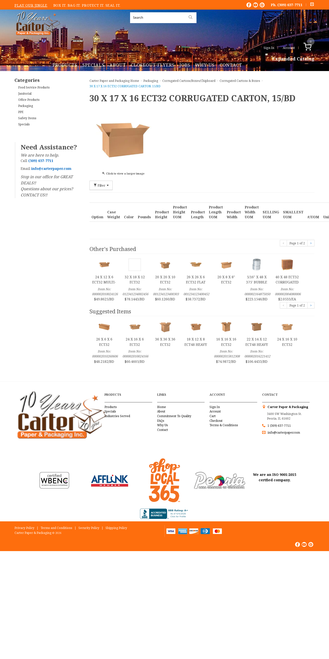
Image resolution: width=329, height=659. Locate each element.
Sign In (269, 47)
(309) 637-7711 (289, 4)
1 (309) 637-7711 (279, 426)
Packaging (25, 106)
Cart (212, 416)
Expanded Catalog (293, 59)
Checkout (216, 421)
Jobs (184, 65)
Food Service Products (34, 87)
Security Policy (88, 528)
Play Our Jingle (31, 5)
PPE (21, 112)
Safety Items (27, 118)
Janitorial (24, 93)
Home (161, 407)
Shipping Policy (116, 528)
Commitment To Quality (174, 416)
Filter (101, 185)
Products (65, 65)
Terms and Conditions (56, 528)
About (117, 65)
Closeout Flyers (153, 65)
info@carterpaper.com (283, 432)
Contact (231, 65)
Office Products (29, 100)
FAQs (160, 421)
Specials (93, 65)
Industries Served (117, 416)
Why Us (205, 65)
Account (289, 47)
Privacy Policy (24, 528)
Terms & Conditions (223, 425)
